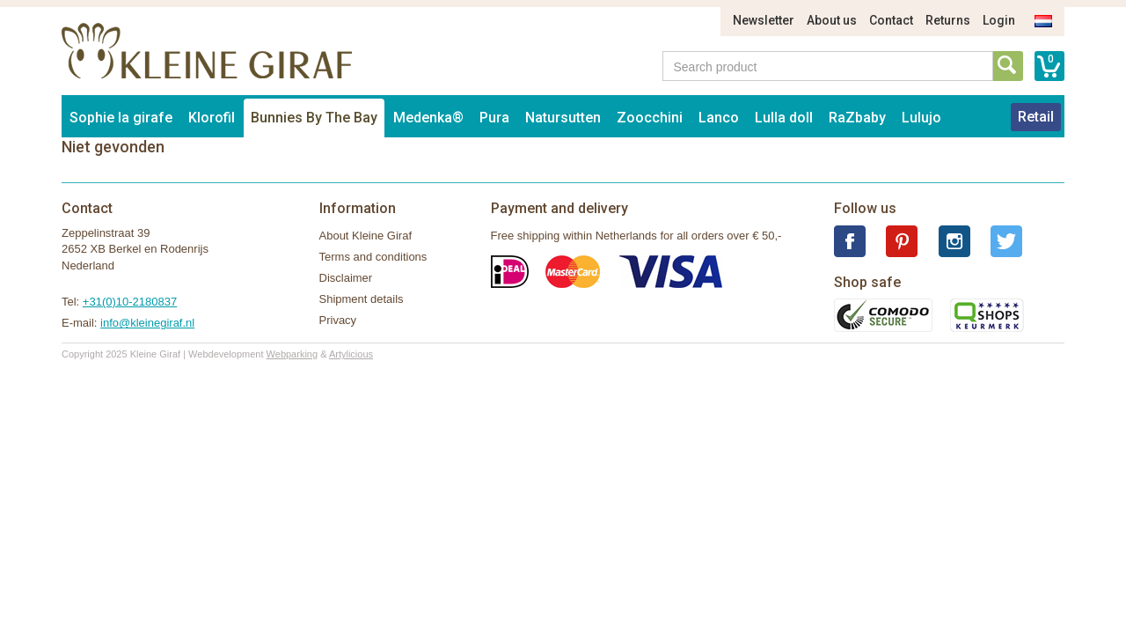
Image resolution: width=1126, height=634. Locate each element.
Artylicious (351, 354)
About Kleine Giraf (366, 235)
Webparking (292, 354)
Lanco (718, 117)
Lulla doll (784, 117)
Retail (1036, 116)
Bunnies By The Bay (314, 117)
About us (832, 20)
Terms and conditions (373, 256)
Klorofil (211, 117)
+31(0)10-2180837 (130, 301)
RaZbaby (857, 117)
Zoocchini (650, 117)
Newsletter (763, 20)
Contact (891, 20)
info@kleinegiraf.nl (147, 322)
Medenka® (428, 117)
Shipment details (361, 299)
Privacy (338, 320)
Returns (947, 20)
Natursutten (563, 117)
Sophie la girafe (120, 117)
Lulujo (921, 117)
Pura (494, 117)
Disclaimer (346, 277)
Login (999, 20)
